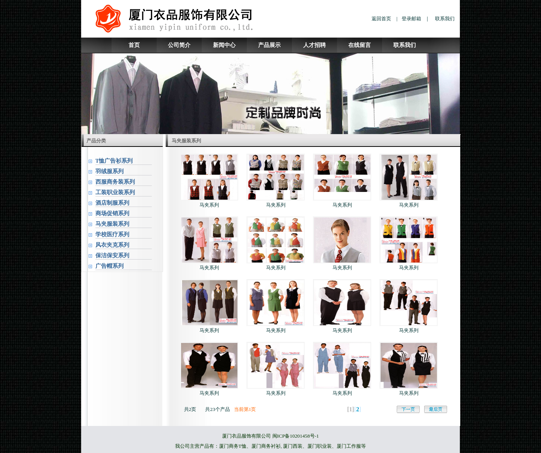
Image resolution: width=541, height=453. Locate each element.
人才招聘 (314, 45)
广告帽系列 (109, 266)
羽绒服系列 (109, 171)
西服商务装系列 (115, 182)
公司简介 (179, 45)
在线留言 (359, 45)
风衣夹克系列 (112, 245)
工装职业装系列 (115, 192)
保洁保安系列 (112, 255)
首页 (134, 45)
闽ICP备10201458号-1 (295, 436)
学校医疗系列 (112, 234)
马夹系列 (209, 205)
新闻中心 (224, 45)
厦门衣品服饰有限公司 (246, 436)
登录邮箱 (411, 18)
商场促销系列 (112, 213)
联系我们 (445, 18)
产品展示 (269, 45)
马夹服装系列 (112, 224)
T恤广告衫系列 (114, 161)
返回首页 (381, 18)
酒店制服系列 (112, 203)
